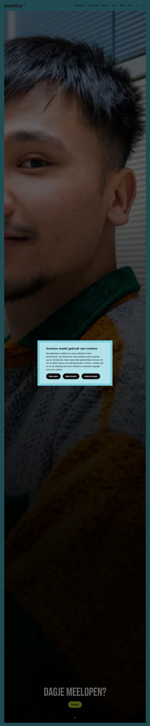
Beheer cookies (53, 376)
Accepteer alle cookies (90, 376)
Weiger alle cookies (71, 376)
